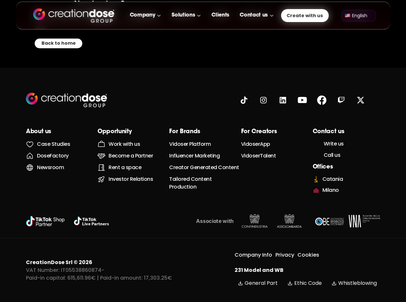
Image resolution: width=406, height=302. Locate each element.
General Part (258, 283)
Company (142, 15)
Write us (334, 143)
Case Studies (53, 144)
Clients (220, 15)
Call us (332, 155)
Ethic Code (304, 283)
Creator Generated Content (204, 167)
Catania (332, 179)
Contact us (254, 15)
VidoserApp (255, 144)
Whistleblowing (354, 283)
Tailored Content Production (191, 183)
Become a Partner (131, 155)
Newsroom (50, 167)
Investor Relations (131, 179)
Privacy (284, 255)
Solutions (183, 15)
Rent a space (125, 167)
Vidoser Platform (190, 144)
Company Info (253, 255)
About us (38, 132)
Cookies (308, 255)
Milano (330, 190)
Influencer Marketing (194, 155)
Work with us (124, 144)
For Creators (259, 132)
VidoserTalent (258, 155)
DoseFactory (53, 155)
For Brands (184, 132)
